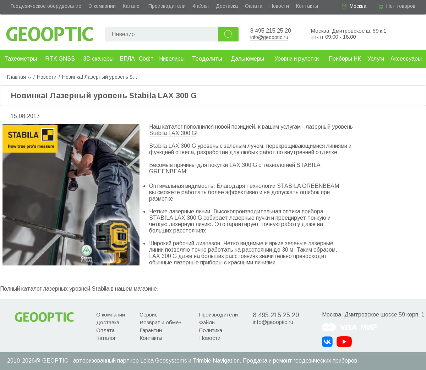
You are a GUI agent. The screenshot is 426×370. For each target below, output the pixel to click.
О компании (102, 6)
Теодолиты (207, 59)
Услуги (375, 59)
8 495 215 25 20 (270, 31)
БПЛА (127, 59)
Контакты (307, 6)
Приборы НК (345, 59)
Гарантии (151, 330)
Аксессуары (406, 59)
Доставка (227, 6)
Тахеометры (20, 59)
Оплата (253, 6)
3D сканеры (98, 59)
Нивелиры (172, 59)
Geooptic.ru (49, 32)
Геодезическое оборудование (46, 6)
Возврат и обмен (160, 322)
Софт (146, 59)
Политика (210, 330)
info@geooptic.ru (269, 37)
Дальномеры (247, 59)
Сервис (149, 315)
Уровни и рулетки (296, 59)
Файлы (201, 6)
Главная (19, 77)
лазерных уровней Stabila (76, 289)
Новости (279, 6)
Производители (167, 6)
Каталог (132, 6)
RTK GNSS (60, 59)
